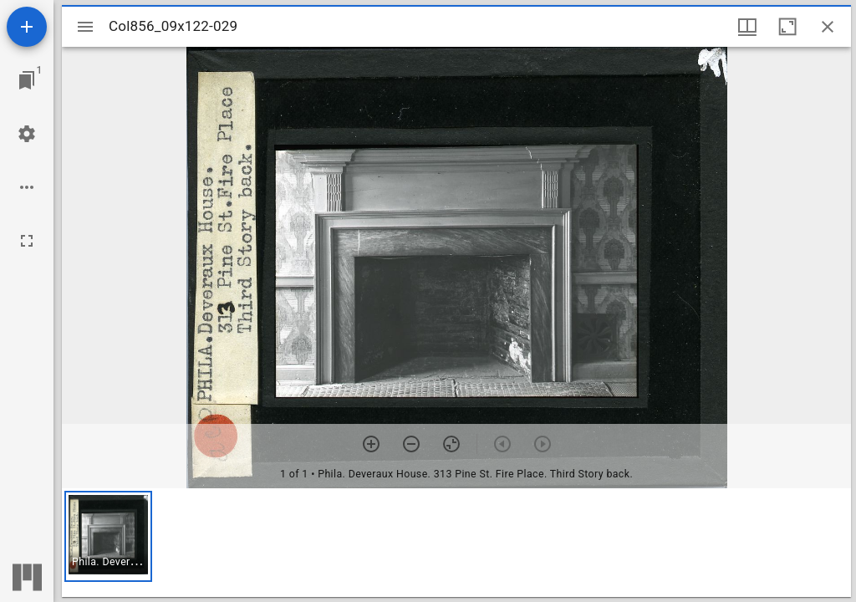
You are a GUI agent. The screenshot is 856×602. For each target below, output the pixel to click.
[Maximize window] (787, 27)
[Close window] (828, 27)
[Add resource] (27, 27)
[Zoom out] (411, 444)
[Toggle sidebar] (85, 27)
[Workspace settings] (27, 134)
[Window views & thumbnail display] (747, 27)
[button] (108, 536)
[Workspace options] (27, 187)
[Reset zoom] (451, 444)
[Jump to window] (27, 80)
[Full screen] (27, 241)
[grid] (456, 542)
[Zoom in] (371, 444)
